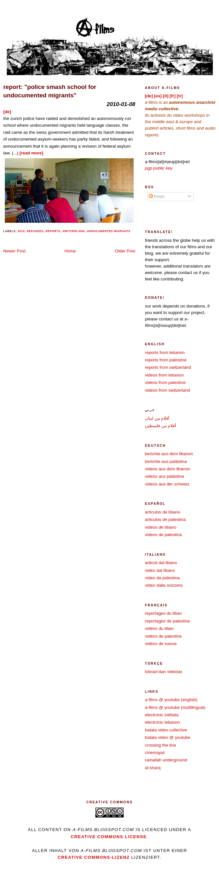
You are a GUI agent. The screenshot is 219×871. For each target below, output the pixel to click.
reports (53, 231)
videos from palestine (165, 382)
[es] (158, 95)
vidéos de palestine (163, 636)
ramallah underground (166, 760)
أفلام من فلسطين (160, 425)
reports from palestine (165, 359)
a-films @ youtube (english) (171, 699)
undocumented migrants (108, 231)
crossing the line (160, 745)
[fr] (173, 95)
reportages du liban (163, 613)
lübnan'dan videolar (163, 671)
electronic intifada (161, 714)
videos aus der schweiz (167, 484)
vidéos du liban (159, 628)
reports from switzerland (168, 367)
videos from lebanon (164, 375)
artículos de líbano (162, 512)
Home (70, 251)
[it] (165, 95)
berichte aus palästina (166, 461)
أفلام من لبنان (157, 418)
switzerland (73, 231)
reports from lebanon (165, 352)
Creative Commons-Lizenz (94, 857)
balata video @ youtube (167, 737)
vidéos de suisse (161, 643)
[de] (7, 111)
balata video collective (166, 730)
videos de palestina (163, 534)
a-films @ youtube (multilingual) (175, 707)
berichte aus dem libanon (169, 453)
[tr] (180, 95)
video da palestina (162, 577)
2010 (21, 231)
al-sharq (152, 767)
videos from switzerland (167, 390)
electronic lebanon (162, 722)
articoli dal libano (161, 562)
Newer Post (14, 251)
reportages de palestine (167, 621)
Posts (157, 196)
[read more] (31, 153)
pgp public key (159, 168)
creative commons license (109, 836)
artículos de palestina (165, 519)
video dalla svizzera (164, 585)
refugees (35, 231)
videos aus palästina (164, 476)
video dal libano (160, 570)
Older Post (125, 251)
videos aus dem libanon (167, 468)
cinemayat (155, 752)
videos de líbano (160, 527)
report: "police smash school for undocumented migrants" (49, 91)
